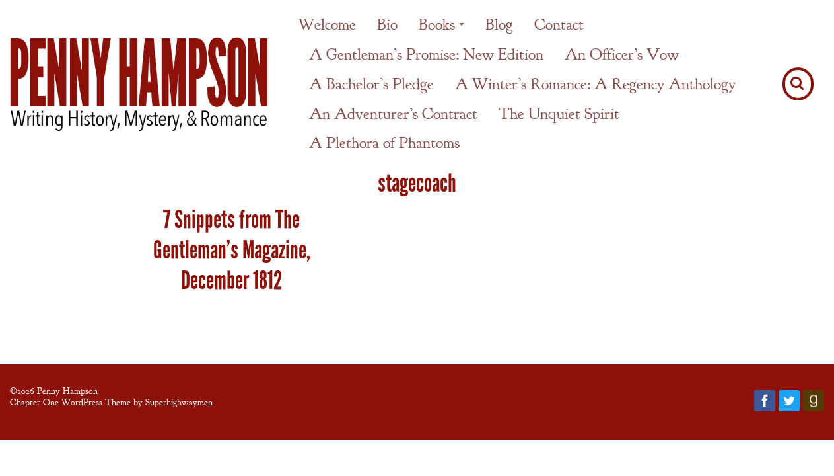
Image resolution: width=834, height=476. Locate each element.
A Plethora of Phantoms (384, 143)
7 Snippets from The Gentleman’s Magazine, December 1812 (231, 250)
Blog (499, 24)
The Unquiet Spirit (559, 114)
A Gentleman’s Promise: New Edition (426, 54)
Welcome (327, 24)
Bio (387, 24)
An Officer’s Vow (622, 54)
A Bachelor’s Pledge (371, 84)
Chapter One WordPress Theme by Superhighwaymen (111, 402)
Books (437, 24)
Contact (559, 24)
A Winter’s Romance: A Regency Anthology (595, 84)
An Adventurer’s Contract (393, 114)
